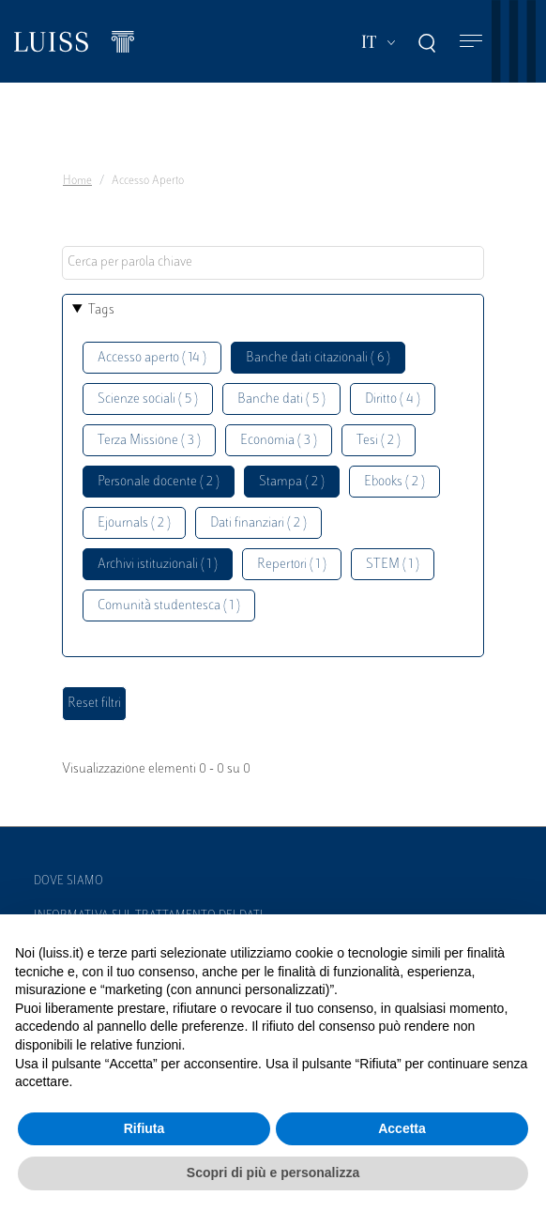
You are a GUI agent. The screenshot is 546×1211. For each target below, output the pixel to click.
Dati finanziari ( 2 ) (258, 523)
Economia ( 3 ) (278, 441)
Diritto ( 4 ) (392, 399)
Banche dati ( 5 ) (281, 399)
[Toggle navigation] (471, 42)
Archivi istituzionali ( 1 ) (158, 565)
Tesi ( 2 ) (378, 441)
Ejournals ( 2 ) (134, 523)
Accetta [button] (402, 1128)
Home (77, 181)
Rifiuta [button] (144, 1128)
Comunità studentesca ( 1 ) (169, 606)
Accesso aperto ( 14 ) (152, 358)
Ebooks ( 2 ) (394, 482)
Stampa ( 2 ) (292, 482)
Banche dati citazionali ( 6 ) (318, 358)
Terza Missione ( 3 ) (149, 441)
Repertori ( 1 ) (291, 565)
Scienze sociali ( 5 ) (148, 399)
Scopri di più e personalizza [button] (273, 1172)
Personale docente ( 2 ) (159, 482)
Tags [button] (101, 310)
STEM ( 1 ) (392, 565)
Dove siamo (68, 881)
